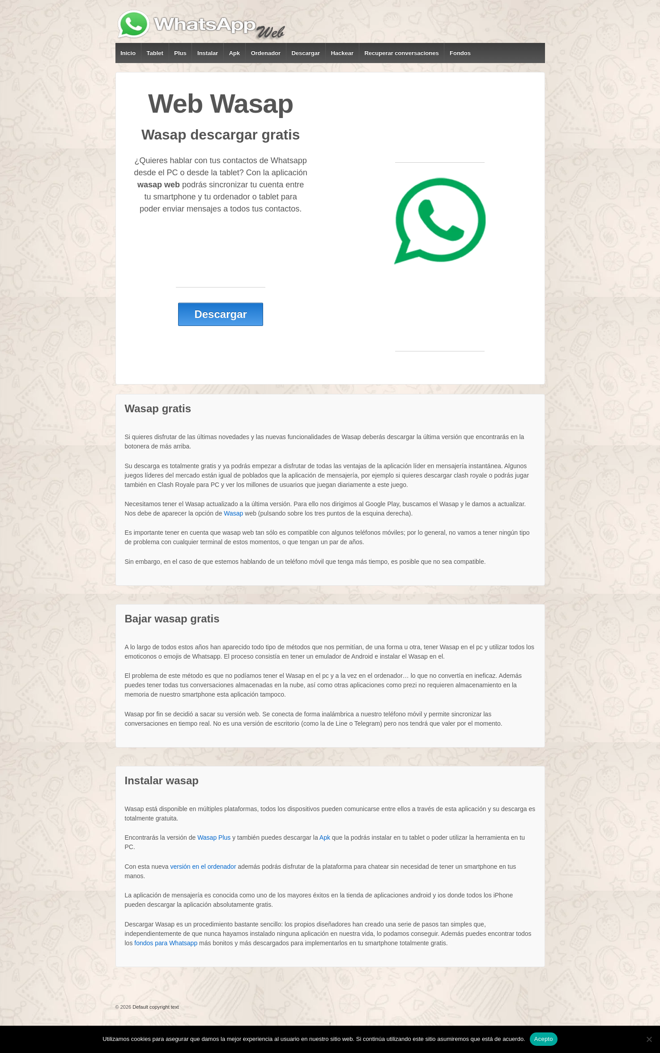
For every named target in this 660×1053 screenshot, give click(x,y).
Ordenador (266, 53)
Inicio (128, 53)
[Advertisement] (220, 267)
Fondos (460, 53)
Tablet (155, 53)
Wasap (233, 513)
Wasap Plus (213, 837)
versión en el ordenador (203, 866)
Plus (180, 53)
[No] (648, 1039)
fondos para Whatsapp (165, 943)
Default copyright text (155, 1007)
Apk (234, 53)
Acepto (543, 1039)
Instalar (207, 53)
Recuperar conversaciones (401, 53)
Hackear (342, 53)
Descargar (305, 53)
